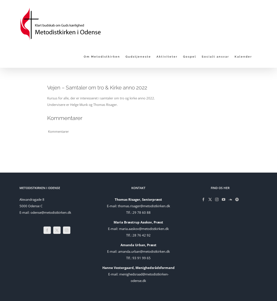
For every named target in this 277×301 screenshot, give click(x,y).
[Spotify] (237, 199)
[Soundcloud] (230, 199)
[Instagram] (66, 230)
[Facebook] (47, 230)
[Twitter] (57, 230)
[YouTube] (223, 199)
